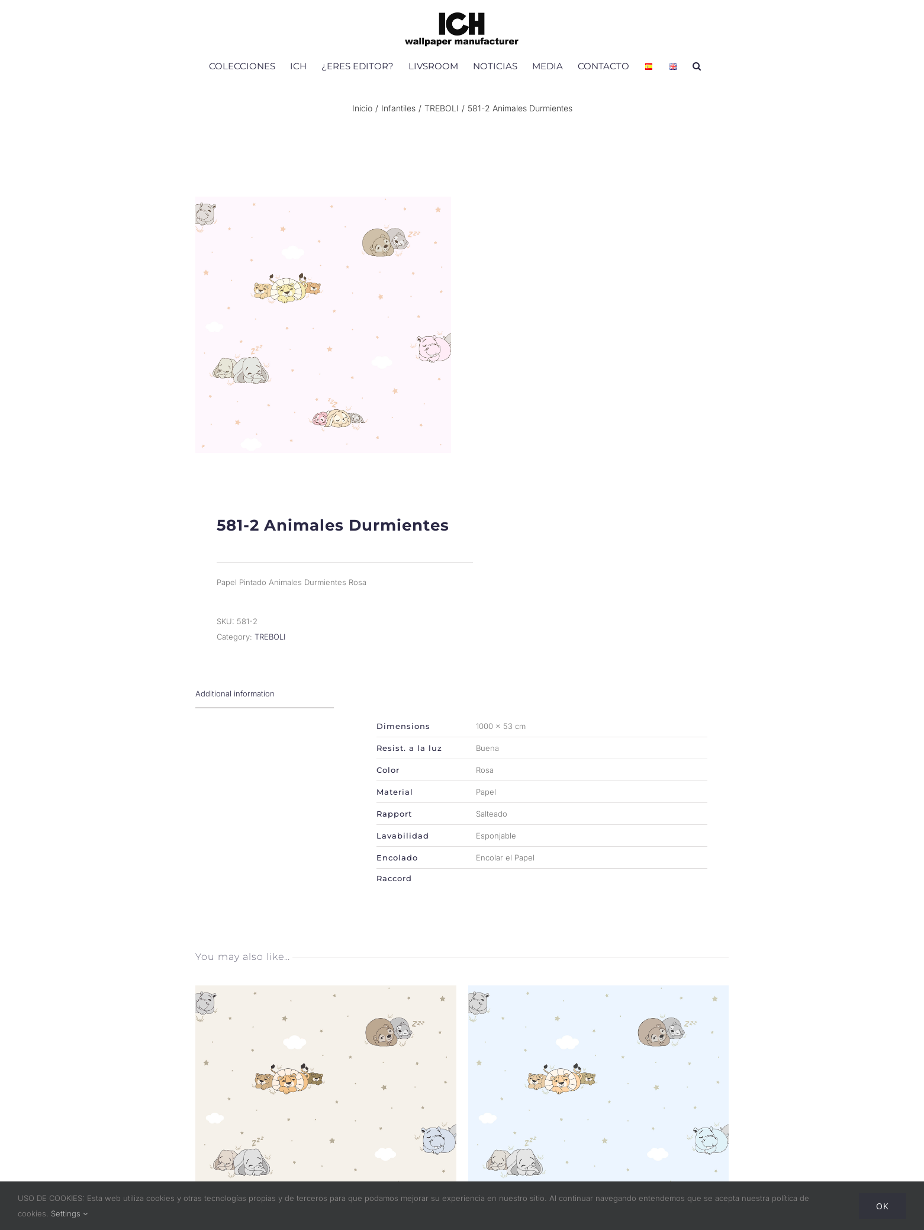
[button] (697, 66)
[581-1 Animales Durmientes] (598, 1003)
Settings (69, 1213)
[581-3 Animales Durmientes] (325, 1003)
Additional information (235, 703)
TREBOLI (270, 646)
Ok (882, 1206)
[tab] (264, 704)
